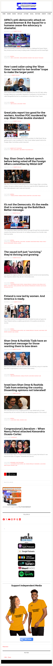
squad (36, 57)
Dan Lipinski (40, 286)
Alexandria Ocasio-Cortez (17, 286)
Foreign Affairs (14, 197)
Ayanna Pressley (28, 286)
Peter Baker (10, 244)
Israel (18, 421)
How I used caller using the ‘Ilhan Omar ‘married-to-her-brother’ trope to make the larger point (25, 69)
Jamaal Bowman (23, 57)
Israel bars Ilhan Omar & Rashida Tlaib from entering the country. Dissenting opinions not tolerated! (26, 389)
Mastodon (5, 648)
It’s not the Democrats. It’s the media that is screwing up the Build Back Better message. (23, 209)
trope (24, 103)
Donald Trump (24, 377)
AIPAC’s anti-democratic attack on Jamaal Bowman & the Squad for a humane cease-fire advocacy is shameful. (26, 23)
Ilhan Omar (16, 57)
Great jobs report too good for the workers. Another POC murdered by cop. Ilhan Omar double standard (26, 116)
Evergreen (12, 463)
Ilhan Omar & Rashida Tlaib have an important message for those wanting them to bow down (25, 345)
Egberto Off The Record (16, 150)
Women (16, 333)
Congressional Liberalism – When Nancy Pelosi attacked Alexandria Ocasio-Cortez (25, 432)
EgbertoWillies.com (26, 6)
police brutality (29, 151)
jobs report (22, 151)
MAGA (39, 197)
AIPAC (12, 57)
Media (41, 243)
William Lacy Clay (8, 289)
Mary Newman (25, 287)
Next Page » (13, 475)
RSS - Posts (7, 658)
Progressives (32, 287)
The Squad (40, 57)
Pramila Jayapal (17, 244)
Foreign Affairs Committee (25, 197)
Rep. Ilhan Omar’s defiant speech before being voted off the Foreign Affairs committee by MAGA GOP (26, 163)
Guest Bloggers (20, 463)
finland (36, 332)
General (12, 56)
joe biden (28, 243)
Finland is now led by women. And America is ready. (25, 299)
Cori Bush (34, 286)
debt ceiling (14, 103)
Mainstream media (35, 243)
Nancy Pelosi (7, 466)
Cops (12, 151)
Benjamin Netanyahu (16, 377)
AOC (25, 332)
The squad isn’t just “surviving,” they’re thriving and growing (24, 255)
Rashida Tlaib (31, 57)
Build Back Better (15, 243)
